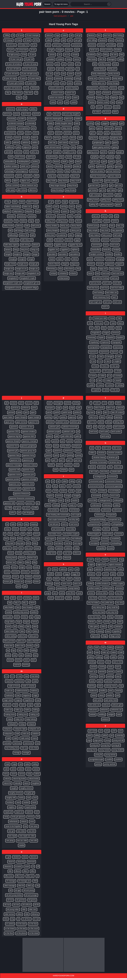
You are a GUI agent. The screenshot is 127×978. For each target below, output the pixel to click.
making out (34, 714)
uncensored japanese (114, 486)
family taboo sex (99, 83)
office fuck (19, 876)
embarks (73, 273)
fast (112, 102)
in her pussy (107, 371)
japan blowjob (21, 417)
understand (96, 505)
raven (61, 500)
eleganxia (74, 264)
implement (105, 342)
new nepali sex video (27, 836)
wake (97, 652)
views (108, 631)
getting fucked (93, 200)
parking (70, 455)
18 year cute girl (16, 59)
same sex (77, 584)
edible (50, 240)
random (63, 491)
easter (57, 211)
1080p (6, 35)
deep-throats (70, 190)
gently (110, 166)
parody (78, 455)
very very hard (99, 612)
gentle (92, 166)
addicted (16, 142)
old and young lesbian (14, 895)
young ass (95, 745)
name (28, 769)
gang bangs (116, 133)
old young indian (13, 909)
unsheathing (116, 543)
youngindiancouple (96, 759)
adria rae (34, 152)
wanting (102, 667)
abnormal (7, 114)
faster (119, 102)
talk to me (91, 422)
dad (49, 114)
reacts (48, 505)
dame (76, 128)
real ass (64, 510)
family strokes (105, 78)
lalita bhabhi (8, 607)
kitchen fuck (32, 558)
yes (112, 736)
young (107, 740)
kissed (37, 548)
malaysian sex (34, 729)
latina (36, 631)
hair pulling (97, 221)
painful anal (67, 412)
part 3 (69, 460)
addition (35, 142)
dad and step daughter (71, 114)
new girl (11, 831)
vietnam (118, 626)
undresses (117, 510)
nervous (30, 817)
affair (36, 176)
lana (18, 607)
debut (78, 162)
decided (68, 166)
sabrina (63, 569)
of (33, 866)
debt (71, 162)
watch (100, 681)
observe (11, 862)
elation (60, 259)
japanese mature (30, 465)
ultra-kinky (104, 472)
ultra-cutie (93, 472)
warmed (102, 671)
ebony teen (50, 235)
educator (69, 240)
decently (59, 166)
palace (49, 436)
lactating (27, 598)
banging (13, 259)
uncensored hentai (96, 486)
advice (18, 176)
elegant (65, 264)
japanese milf (14, 470)
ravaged (76, 496)
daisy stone (67, 128)
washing (110, 676)
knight (22, 567)
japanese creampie (29, 441)
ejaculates (52, 254)
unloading (95, 539)
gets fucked (108, 195)
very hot (102, 598)
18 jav (34, 45)
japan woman (21, 422)
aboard (16, 114)
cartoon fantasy (71, 88)
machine (9, 681)
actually (26, 138)
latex (22, 631)
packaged (58, 403)
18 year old (29, 59)
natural (7, 778)
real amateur (53, 510)
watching (91, 686)
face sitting (92, 40)
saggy (66, 574)
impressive (104, 352)
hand (106, 245)
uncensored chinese (113, 481)
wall (106, 657)
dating (48, 152)
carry (56, 83)
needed (26, 802)
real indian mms (55, 534)
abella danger (22, 109)
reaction (75, 500)
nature (26, 783)
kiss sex (29, 548)
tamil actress (118, 427)
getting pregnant (106, 204)
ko (22, 577)
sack (70, 569)
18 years (22, 78)
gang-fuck (93, 138)
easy (72, 211)
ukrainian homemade (98, 462)
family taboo (117, 78)
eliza (60, 269)
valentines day (110, 569)
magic (35, 695)
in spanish (96, 390)
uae (91, 448)
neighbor (11, 807)
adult (10, 157)
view (92, 631)
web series (98, 700)
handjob (116, 249)
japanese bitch (29, 436)
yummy (98, 764)
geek (104, 162)
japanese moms (15, 474)
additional (9, 147)
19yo (19, 97)
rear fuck (67, 553)
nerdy (6, 817)
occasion (18, 866)
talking (108, 422)
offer (10, 871)
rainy (55, 486)
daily (50, 128)
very (111, 593)
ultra (109, 467)
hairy (112, 226)
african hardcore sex (29, 185)
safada (58, 574)
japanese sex (15, 484)
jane (26, 412)
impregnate (116, 342)
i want (113, 323)
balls (32, 235)
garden (103, 152)
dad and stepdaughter (54, 119)
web (117, 695)
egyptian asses (60, 245)
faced (111, 40)
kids (23, 534)
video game (94, 626)
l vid (6, 598)
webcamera (93, 710)
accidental (31, 119)
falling (121, 59)
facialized (91, 54)
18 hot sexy (11, 45)
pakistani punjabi (54, 431)
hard (97, 273)
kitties (28, 562)
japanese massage (14, 465)
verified (90, 584)
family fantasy (100, 69)
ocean (27, 866)
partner (59, 465)
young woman (110, 755)
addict (7, 142)
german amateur (98, 171)
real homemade (58, 529)
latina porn (33, 636)
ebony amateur (52, 226)
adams (34, 138)
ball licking (18, 230)
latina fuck (22, 636)
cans (57, 64)
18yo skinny (17, 93)
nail (20, 764)
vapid (113, 574)
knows (15, 577)
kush (18, 586)
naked (20, 769)
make (37, 705)
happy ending (115, 269)
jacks (21, 403)
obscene (34, 857)
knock (7, 572)
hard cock (107, 283)
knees (14, 567)
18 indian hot (23, 45)
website (93, 714)
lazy (19, 650)
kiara (10, 534)
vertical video (102, 593)
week (119, 714)
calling (56, 40)
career (70, 74)
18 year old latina (13, 69)
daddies (78, 119)
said (49, 579)
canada (75, 54)
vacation (114, 560)
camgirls (60, 50)
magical (18, 700)
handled (109, 254)
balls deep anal (26, 240)
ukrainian (101, 453)
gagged (105, 123)
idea (97, 328)
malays (22, 724)
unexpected (111, 515)
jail (8, 408)
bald (27, 226)
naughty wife (10, 798)
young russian (104, 750)
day (79, 152)
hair (116, 216)
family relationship (98, 74)
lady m (17, 603)
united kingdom (93, 534)
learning (26, 665)
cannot (49, 64)
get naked (111, 190)
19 (36, 93)
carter (70, 83)
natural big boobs (19, 778)
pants (49, 446)
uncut (105, 496)
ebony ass (64, 226)
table (111, 403)
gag (97, 123)
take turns (93, 417)
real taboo (58, 543)
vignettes (117, 631)
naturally (18, 783)
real (80, 505)
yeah (114, 731)
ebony (78, 221)
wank (121, 657)
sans (55, 593)
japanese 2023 (13, 431)
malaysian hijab (20, 729)
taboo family (99, 408)
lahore (32, 603)
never (32, 821)
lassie (8, 626)
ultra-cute (118, 467)
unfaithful (106, 524)
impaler (101, 337)
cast (66, 102)
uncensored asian (96, 481)
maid (38, 700)
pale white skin (67, 436)
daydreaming (52, 157)
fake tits (102, 59)
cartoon (78, 83)
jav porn (26, 508)
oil (37, 876)
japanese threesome (21, 494)
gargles (120, 152)
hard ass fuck (95, 283)
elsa (78, 269)
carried (48, 83)
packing (76, 403)
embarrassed (63, 278)
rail (58, 481)
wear (110, 691)
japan (33, 412)
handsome (99, 259)
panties (78, 441)
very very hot (112, 612)
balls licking (25, 245)
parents (48, 455)
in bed (100, 356)
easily (49, 211)
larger (19, 622)
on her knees (9, 928)
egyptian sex (53, 249)
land (37, 607)
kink (28, 543)
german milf (97, 181)
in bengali (109, 356)
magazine (26, 695)
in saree (100, 385)
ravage (67, 496)
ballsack (36, 245)
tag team (91, 412)
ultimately (101, 467)
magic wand (8, 700)
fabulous (91, 35)
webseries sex (116, 710)
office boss (9, 876)
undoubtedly (94, 510)
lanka (17, 617)
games (118, 128)
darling (66, 147)
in (121, 352)
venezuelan (107, 579)
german (118, 166)
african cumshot (12, 185)
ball (10, 230)
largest (26, 622)
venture (117, 579)
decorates (51, 171)
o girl (8, 857)
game (92, 128)
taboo (89, 408)
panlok (69, 441)
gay (118, 157)
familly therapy (104, 64)
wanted (93, 667)
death (64, 162)
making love (22, 714)
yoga (89, 740)
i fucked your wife (100, 318)
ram (69, 486)
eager (65, 202)
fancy (121, 88)
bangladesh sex (33, 273)
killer (29, 534)
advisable (27, 176)
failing (106, 54)
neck (35, 798)
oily (37, 886)
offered (17, 871)
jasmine (20, 503)
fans (98, 93)
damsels (68, 133)
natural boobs (34, 778)
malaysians (8, 733)
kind (6, 539)
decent (49, 166)
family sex (92, 78)
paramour (57, 451)
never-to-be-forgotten (13, 826)
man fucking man (12, 748)
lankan (24, 617)
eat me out (51, 216)
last (15, 626)
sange (48, 593)
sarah (79, 593)
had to (104, 216)
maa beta (34, 676)
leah (14, 655)
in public (91, 385)
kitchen (22, 558)
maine (22, 705)
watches (118, 681)
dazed (68, 157)
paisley (63, 417)
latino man (20, 646)
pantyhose (76, 446)
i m (106, 323)
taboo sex (110, 408)
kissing (18, 553)
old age (17, 890)
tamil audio (104, 431)
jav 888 (8, 508)
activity (8, 138)
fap (107, 97)
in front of (104, 366)
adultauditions (10, 162)
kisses (10, 553)
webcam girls (117, 705)
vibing (110, 617)
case (68, 97)
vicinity (107, 622)
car (78, 69)
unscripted (94, 543)
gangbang (103, 138)
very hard (92, 598)
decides (77, 166)
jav (38, 503)
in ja (109, 376)
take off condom (117, 412)
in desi (107, 361)
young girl (116, 745)
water (100, 686)
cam (70, 40)
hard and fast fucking (100, 278)
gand (100, 133)
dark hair (52, 142)
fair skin (114, 54)
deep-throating (57, 190)
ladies (36, 598)
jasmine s (30, 503)
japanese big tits (15, 436)
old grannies (20, 900)
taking (110, 417)
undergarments (105, 500)
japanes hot (33, 422)
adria (26, 152)
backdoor (11, 216)
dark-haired (63, 142)
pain (79, 408)
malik (8, 738)
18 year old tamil (12, 74)
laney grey (7, 617)
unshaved (104, 543)
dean (48, 162)
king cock (35, 539)
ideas (119, 328)
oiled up (30, 886)
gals (121, 123)
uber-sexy (116, 448)
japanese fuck (13, 446)
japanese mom (28, 470)
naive (13, 769)
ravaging (52, 500)
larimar (34, 622)
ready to (72, 505)
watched (108, 681)
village (104, 636)
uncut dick (92, 500)
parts (76, 465)
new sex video (22, 841)
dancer (48, 138)
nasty (29, 774)
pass (71, 470)
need (18, 802)
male (17, 733)
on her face (33, 924)
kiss (21, 548)
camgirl (50, 50)
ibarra (120, 323)
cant (63, 64)
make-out (8, 710)
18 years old (30, 83)
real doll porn (54, 524)
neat (28, 798)
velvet (120, 574)
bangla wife (20, 273)
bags (31, 221)
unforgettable (117, 524)
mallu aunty (25, 738)
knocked (16, 572)
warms (119, 671)
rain (48, 486)
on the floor (9, 933)
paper (49, 451)
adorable (8, 152)
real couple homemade (57, 519)
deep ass (52, 176)
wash (102, 676)
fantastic (91, 97)
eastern (65, 211)
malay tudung (31, 719)
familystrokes (92, 88)
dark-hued (74, 142)
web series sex (94, 705)
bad (16, 221)
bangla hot (9, 269)
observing (21, 862)
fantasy (99, 97)
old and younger (31, 895)
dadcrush (68, 119)
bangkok (22, 259)
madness (34, 691)
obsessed (31, 862)
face (99, 35)
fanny (92, 93)
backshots (21, 216)
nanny (6, 774)
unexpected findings (98, 519)
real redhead (76, 539)
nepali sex (19, 812)
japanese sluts (28, 484)
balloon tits (24, 235)
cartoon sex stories (56, 97)
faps (121, 97)
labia (13, 598)
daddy (50, 123)
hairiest (115, 221)
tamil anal (93, 431)
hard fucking (98, 292)
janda (19, 412)
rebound (67, 558)
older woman (9, 914)
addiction (25, 142)
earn (56, 207)
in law (99, 380)
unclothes (102, 491)
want (108, 662)
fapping (114, 97)
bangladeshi (12, 278)
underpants (118, 500)
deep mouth (75, 181)
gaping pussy (93, 152)
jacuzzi (28, 403)
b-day (8, 202)
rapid (78, 491)
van (98, 574)
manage (17, 753)
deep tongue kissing (57, 185)
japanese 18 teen (26, 427)
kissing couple (30, 553)
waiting (110, 648)
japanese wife (9, 503)
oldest (19, 914)
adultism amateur (11, 166)
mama (34, 738)
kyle (24, 586)
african (35, 181)
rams (48, 491)
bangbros (17, 254)
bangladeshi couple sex (12, 283)
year (120, 731)
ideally (111, 328)
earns (72, 207)
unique (114, 529)
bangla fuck (23, 264)
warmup (94, 676)
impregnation (106, 347)
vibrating (119, 617)
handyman (110, 259)
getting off (93, 204)
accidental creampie (15, 123)
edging (78, 235)
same (57, 584)
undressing (100, 515)
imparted (110, 337)
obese (25, 857)
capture (51, 69)
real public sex (63, 539)
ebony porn (75, 230)
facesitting (111, 45)
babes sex (27, 207)
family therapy (113, 83)
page (59, 408)
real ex (64, 524)
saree (51, 598)
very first (119, 593)
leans (26, 660)
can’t (78, 64)
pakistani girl (75, 422)
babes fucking (33, 202)
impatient (120, 337)
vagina (91, 564)
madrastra (9, 695)
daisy (57, 128)
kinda (13, 539)
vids (110, 626)
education (58, 240)
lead (26, 650)
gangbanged (98, 142)
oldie (26, 914)
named (36, 769)
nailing (35, 764)
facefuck (120, 40)
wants (110, 667)
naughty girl (29, 793)
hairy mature (94, 235)
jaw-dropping (28, 513)
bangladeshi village (30, 288)
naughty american (15, 793)
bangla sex (34, 269)
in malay (108, 380)
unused (110, 548)
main (15, 705)
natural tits (7, 783)
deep (67, 171)
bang (16, 249)
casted (73, 102)
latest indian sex (11, 631)
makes (27, 710)
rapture (50, 496)
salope (77, 579)
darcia (73, 138)
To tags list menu (61, 4)
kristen (36, 581)
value (121, 569)
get (111, 185)
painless (77, 412)
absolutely (11, 119)
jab (6, 403)
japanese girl (12, 451)
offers (25, 871)
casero (75, 97)
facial (120, 45)
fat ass (99, 107)
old (10, 890)
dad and (57, 114)
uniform (106, 529)
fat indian (96, 112)
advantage (9, 171)
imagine (106, 333)
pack (49, 403)
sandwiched (61, 588)
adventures (9, 176)
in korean (117, 376)
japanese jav (27, 460)
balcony (19, 226)
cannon (76, 59)
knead (6, 567)
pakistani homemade (70, 427)
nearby (21, 798)
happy (93, 269)
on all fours (26, 919)
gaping (115, 147)
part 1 (54, 460)
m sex (19, 676)
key (30, 529)
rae (47, 481)
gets (120, 190)
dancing (57, 138)
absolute (36, 114)
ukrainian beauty (99, 457)
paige (72, 408)
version (91, 593)
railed (65, 481)
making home (10, 714)
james (34, 408)
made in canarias (28, 686)
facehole (92, 45)
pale (56, 436)
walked (90, 657)
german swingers (111, 181)
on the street (33, 933)
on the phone (21, 933)
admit (35, 147)
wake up (105, 652)
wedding (102, 714)
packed (67, 403)
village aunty (114, 636)
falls (94, 64)
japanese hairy (14, 455)
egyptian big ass (75, 245)
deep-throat (72, 185)
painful (57, 412)
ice (91, 328)
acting (20, 133)
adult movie (20, 157)
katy (26, 524)
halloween (95, 240)
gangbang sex (116, 138)
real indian (71, 529)
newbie (21, 845)
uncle (94, 491)
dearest (56, 162)
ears (78, 207)
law (37, 646)
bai (37, 221)
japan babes (8, 417)
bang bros (24, 249)
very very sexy (94, 617)
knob (29, 567)
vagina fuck (101, 564)
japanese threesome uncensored (22, 498)
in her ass (114, 366)
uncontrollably (114, 491)
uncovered (96, 496)
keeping (34, 524)
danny (65, 138)
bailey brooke (8, 226)
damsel (58, 133)
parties (51, 465)
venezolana (95, 579)
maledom (35, 733)
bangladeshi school (13, 288)
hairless (104, 226)
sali (63, 579)
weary (101, 695)
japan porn (9, 422)
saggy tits (75, 574)
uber (98, 448)
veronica (119, 588)
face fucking (118, 35)
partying (63, 470)
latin (28, 631)
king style (20, 543)
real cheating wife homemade (58, 515)
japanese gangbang (28, 446)
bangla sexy (8, 273)
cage (57, 35)
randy (71, 491)
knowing (7, 577)
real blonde (74, 510)
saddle (50, 574)
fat (92, 107)
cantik (71, 64)
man (37, 743)
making (35, 710)
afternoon (32, 190)
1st (25, 97)
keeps (7, 529)
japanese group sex (28, 451)
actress (17, 138)
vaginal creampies (115, 564)
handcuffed (96, 249)
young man (92, 750)
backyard (8, 221)
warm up (92, 671)
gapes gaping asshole (101, 147)
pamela (55, 441)
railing (72, 481)
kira (15, 548)
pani (62, 441)
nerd (36, 812)
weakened (93, 691)
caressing (68, 78)
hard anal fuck (118, 273)
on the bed (21, 928)
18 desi (18, 40)
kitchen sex (11, 562)
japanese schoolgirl (29, 479)
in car (93, 361)
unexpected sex (114, 519)
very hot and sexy (115, 598)
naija (14, 764)
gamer (99, 128)
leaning (18, 660)
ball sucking (30, 230)
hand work (114, 245)
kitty (34, 562)
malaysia (31, 724)
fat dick (116, 107)
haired (107, 221)
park (62, 455)
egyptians (64, 249)
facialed (117, 50)
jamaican (15, 408)
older (24, 909)
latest (35, 626)
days (61, 157)
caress (49, 78)
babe (15, 202)
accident (22, 119)
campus (69, 50)
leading (33, 650)
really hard (51, 553)
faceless (101, 45)
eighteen (75, 249)
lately (21, 626)
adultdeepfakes (23, 162)
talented (118, 417)
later (28, 626)
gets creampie (95, 195)
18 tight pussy (13, 54)
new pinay (10, 841)
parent (78, 451)
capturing (69, 69)
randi (55, 491)
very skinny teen (99, 607)
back (38, 211)
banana (8, 249)
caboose (49, 35)
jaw (19, 513)
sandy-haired (73, 588)
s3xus (55, 569)
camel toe (56, 45)
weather (110, 695)
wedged (111, 714)
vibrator (91, 622)
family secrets (114, 74)
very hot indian (93, 603)
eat (79, 211)
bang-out (34, 249)
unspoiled (101, 548)
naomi (13, 774)
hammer (105, 240)
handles (118, 254)
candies (60, 59)
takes (102, 417)
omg (12, 919)
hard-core (117, 302)
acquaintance (10, 133)
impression (93, 352)
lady (9, 603)
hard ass (114, 278)
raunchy (59, 496)
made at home (13, 686)
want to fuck (117, 662)
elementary (51, 269)
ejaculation (63, 254)
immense (115, 333)
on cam (36, 919)
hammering (96, 245)
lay (8, 650)
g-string (90, 123)
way (121, 686)
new (25, 826)
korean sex (19, 581)
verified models (93, 588)
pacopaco (50, 408)
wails (96, 648)
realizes (68, 548)
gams (93, 133)
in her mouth (95, 371)
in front (95, 366)
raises (62, 486)
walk (121, 652)
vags (90, 569)
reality (51, 548)
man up (24, 748)
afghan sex (25, 181)
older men (32, 909)
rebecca (77, 553)
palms (77, 436)
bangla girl (34, 264)
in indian (102, 376)
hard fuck (104, 288)
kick (16, 534)
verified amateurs (102, 584)
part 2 (62, 460)
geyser (118, 204)
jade (36, 403)
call (71, 35)
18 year (32, 54)
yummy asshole (109, 764)
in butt (118, 356)
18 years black (34, 78)
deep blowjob (63, 176)
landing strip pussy (21, 612)
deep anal (76, 171)
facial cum (94, 50)
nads (7, 764)
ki (4, 534)
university (118, 534)
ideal (103, 328)
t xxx (104, 403)
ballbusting (13, 235)
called (48, 40)
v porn (90, 560)
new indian (21, 831)
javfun (12, 513)
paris (56, 455)
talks (89, 427)
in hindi (117, 371)
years (89, 736)
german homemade (98, 176)
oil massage (10, 881)
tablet (118, 403)
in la (92, 380)
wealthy (103, 691)
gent (118, 162)
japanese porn (29, 474)
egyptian (49, 245)
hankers (91, 264)
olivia (6, 919)
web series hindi (111, 700)
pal (78, 431)
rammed (77, 486)
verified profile (108, 588)
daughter (57, 152)
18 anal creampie (32, 35)
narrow (21, 774)
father (115, 112)
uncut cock (114, 496)
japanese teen (29, 489)
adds (18, 147)
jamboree (25, 408)
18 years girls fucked (15, 83)
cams (77, 50)
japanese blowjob (13, 441)
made (35, 681)
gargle (111, 152)
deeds (60, 171)
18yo (8, 93)
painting (48, 417)
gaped (115, 142)
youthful (109, 759)
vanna (105, 574)
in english (116, 361)
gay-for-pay (95, 162)
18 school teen (22, 50)
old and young (28, 890)
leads (8, 655)
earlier (49, 207)
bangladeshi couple (28, 278)
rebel (59, 558)
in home (93, 376)
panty (56, 446)
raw (67, 500)
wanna (100, 662)
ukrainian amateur (114, 453)
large (37, 617)
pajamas (72, 417)
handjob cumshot (96, 254)
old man (7, 905)
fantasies (106, 93)
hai (111, 216)
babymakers (17, 211)
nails (6, 769)
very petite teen (107, 603)
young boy (105, 745)
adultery (35, 162)
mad (28, 681)
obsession (8, 866)
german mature (114, 176)
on (18, 919)
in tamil (105, 390)
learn (33, 660)
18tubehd (34, 88)
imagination (96, 333)
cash (60, 102)
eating (78, 216)
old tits (36, 905)
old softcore (26, 905)
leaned (10, 660)
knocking (35, 572)
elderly (74, 259)
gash (102, 157)
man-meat (33, 748)
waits (90, 652)
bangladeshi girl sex (32, 283)
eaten (70, 216)
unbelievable (116, 472)
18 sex (33, 50)
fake (121, 54)
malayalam (12, 724)
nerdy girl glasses (18, 817)
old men (16, 905)
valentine (98, 569)
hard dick (117, 283)
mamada (7, 743)
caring (77, 78)
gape (108, 142)
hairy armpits (93, 230)
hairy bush (104, 230)
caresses (58, 78)
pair (71, 16)
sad (77, 569)
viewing (100, 631)
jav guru (17, 508)
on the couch (33, 928)
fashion (92, 102)
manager (26, 753)
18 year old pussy (29, 69)
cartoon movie (57, 93)
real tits (68, 543)
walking (99, 657)
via (104, 617)
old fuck (10, 900)
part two (78, 460)
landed (8, 612)
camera (66, 45)
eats (71, 221)
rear (59, 553)
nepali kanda (30, 807)
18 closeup (9, 40)
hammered (115, 240)
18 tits (24, 54)
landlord (34, 612)
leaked (28, 655)
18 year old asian (30, 64)
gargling (94, 157)
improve (114, 352)
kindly (20, 539)
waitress (119, 648)
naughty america (26, 788)
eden (71, 235)
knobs (36, 567)
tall (95, 427)
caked (64, 35)
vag (121, 560)
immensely (91, 337)
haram (90, 273)
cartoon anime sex (56, 88)
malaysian (7, 729)
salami (56, 579)
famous (113, 88)
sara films (70, 593)
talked (101, 422)
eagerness (74, 202)
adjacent (26, 147)
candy (68, 59)
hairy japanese (117, 230)
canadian (51, 59)
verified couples (117, 584)
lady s (25, 603)
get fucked (93, 190)
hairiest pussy (93, 226)
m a (6, 676)
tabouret (120, 408)
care (63, 74)
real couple (76, 515)
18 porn (10, 50)
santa (62, 593)
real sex (49, 543)
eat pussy (61, 216)
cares (78, 74)
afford (8, 181)
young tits (98, 755)
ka (7, 524)
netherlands (13, 821)
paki (79, 417)
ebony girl (64, 230)
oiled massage (9, 886)
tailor (99, 412)
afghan (15, 181)
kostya (28, 581)
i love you (98, 323)
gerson (104, 185)
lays (13, 650)
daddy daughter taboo (64, 123)
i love (90, 323)
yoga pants (98, 740)
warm (118, 667)
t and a (96, 403)
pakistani (50, 422)
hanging (120, 259)
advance (35, 166)
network (24, 821)
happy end (103, 269)
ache (33, 128)
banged (26, 254)
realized (59, 548)
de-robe (77, 157)
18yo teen (28, 93)
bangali (8, 254)
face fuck (107, 35)
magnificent (28, 700)
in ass (92, 356)
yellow (105, 736)
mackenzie (19, 681)
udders (92, 453)
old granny (32, 900)
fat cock (108, 107)
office (33, 871)
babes (22, 202)
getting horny (118, 200)
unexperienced (94, 524)
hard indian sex (111, 292)
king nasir (9, 543)
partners (68, 465)
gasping (110, 157)
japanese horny (28, 455)
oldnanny (35, 914)
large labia (9, 622)
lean (35, 655)
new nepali (12, 836)
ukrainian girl (113, 457)
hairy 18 (120, 226)
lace (19, 598)
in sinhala (119, 385)
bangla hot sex (21, 269)
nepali (20, 807)
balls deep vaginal (11, 245)
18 (13, 35)
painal (49, 412)
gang (106, 133)
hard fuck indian (117, 288)
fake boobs (92, 59)
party (56, 470)
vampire (91, 574)
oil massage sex (24, 881)
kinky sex (7, 548)
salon (69, 579)
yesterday (119, 736)
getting (118, 195)
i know (112, 318)
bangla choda (10, 264)
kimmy (36, 534)
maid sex (7, 705)
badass (23, 221)
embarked (63, 273)
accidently (11, 128)
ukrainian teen (115, 462)
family (115, 64)
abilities (33, 109)
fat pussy (106, 112)
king (26, 539)
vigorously (95, 636)
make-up (18, 710)
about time (26, 114)
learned (17, 665)
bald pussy (36, 226)
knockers (25, 572)
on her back (21, 924)
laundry (29, 646)
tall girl (101, 427)
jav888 (35, 508)
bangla (30, 259)
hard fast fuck (93, 288)
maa (26, 676)
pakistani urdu (68, 431)
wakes (114, 652)
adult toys (30, 157)
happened (109, 264)
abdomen (10, 109)
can (59, 54)
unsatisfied (115, 539)
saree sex (59, 598)
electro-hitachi (54, 264)
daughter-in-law (69, 152)
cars (63, 83)
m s (12, 676)
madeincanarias (22, 691)
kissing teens (11, 558)
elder (67, 259)
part (47, 460)
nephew (29, 812)
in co (100, 361)
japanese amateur (28, 431)
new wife (34, 841)
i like (119, 318)
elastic (52, 259)
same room (66, 584)
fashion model (103, 102)
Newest (47, 4)
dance (76, 133)
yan (100, 731)
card (56, 74)
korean (37, 577)
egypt (77, 240)
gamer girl (109, 128)
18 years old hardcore (13, 88)
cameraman (76, 45)
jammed (11, 412)
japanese (13, 427)
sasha (76, 598)
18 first (36, 40)
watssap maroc (110, 686)
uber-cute (106, 448)
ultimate (92, 467)
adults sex (24, 166)
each (58, 202)
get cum (119, 185)
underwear (107, 505)
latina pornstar (9, 641)
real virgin (77, 543)
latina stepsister (33, 641)
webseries (104, 710)
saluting (49, 584)
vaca (97, 560)
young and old (118, 740)
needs (34, 802)
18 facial (27, 40)
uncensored (112, 476)
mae (17, 695)
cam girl (78, 40)
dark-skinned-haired (53, 147)
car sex (49, 74)
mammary (17, 743)
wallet (113, 657)
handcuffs (106, 249)
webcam (106, 705)
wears (94, 695)
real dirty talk (73, 519)
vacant (105, 560)
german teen (94, 185)
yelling (97, 736)
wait (103, 648)
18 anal (20, 35)
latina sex (21, 641)
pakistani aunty (62, 422)
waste (92, 681)
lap (31, 617)
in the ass (114, 390)
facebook (102, 40)
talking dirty (118, 422)
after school (22, 190)
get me (102, 190)
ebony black (76, 226)
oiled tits (21, 886)
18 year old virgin (10, 78)
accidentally (30, 123)
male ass (25, 733)
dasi (73, 147)
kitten (20, 562)
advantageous (22, 171)
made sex (9, 691)
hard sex (107, 302)
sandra (51, 588)
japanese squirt (14, 489)
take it (106, 412)
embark (53, 273)
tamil (109, 427)
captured (60, 69)
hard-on (105, 307)
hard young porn (60, 16)
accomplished (23, 128)
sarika (68, 598)
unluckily (105, 539)
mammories (28, 743)
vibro (99, 622)
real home (74, 524)
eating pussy (62, 221)
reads (64, 505)
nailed (27, 764)
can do (66, 54)
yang (107, 731)
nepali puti (8, 812)
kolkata (28, 577)
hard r (114, 297)
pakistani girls (54, 427)
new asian (34, 826)
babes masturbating (13, 207)
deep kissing (63, 181)
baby (36, 207)
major (30, 705)
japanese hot (15, 460)
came (48, 45)
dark (79, 138)
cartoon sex (70, 93)
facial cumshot (106, 50)
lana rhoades (27, 607)
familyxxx (104, 88)
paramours (68, 451)
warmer (110, 671)
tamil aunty (105, 436)
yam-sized (92, 731)
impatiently (94, 342)
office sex (30, 876)
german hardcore (113, 171)
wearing (118, 691)
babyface (7, 211)
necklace (10, 802)
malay (9, 719)
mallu (15, 738)
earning (63, 207)
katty (20, 524)
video (120, 622)
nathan (37, 774)
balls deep (14, 240)
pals (47, 441)
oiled (35, 881)
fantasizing (117, 93)
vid (114, 622)
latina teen (9, 646)
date (79, 147)
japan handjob (34, 417)
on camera (10, 924)
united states (107, 534)
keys (36, 529)
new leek (31, 831)
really (76, 548)
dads (77, 123)
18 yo (26, 88)
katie (13, 524)
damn (51, 133)
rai (53, 481)
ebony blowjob (52, 230)
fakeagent (111, 59)
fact (99, 54)
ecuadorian (62, 235)
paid (65, 408)
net (38, 817)
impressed (118, 347)
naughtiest (35, 783)
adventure (33, 171)
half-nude (117, 235)
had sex (96, 216)
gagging (114, 123)
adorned (18, 152)
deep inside (51, 181)
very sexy (119, 603)
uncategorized (99, 476)
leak (21, 655)
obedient (16, 857)
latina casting (11, 636)
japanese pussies (13, 479)
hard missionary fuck (101, 297)
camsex (52, 54)
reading (56, 505)
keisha (15, 529)
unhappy (97, 529)
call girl (78, 35)
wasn (118, 676)
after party (10, 190)
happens (120, 264)
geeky (111, 162)
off (38, 866)
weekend (105, 719)
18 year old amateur (13, 64)
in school (109, 385)
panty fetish (65, 446)
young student (118, 750)
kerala (23, 529)
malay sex (18, 719)
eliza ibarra (69, 269)
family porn (112, 69)
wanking (92, 662)
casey (53, 102)
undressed (106, 510)
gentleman (101, 166)
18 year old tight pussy (29, 74)
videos (103, 626)
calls (63, 40)
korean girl (8, 581)
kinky (35, 543)
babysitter (29, 211)
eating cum (50, 221)
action (28, 133)
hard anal (105, 273)
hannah (100, 264)
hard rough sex (95, 302)
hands (90, 259)
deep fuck (74, 176)
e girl (51, 202)
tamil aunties (116, 431)
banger (35, 254)
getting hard (106, 200)
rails (79, 481)
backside (32, 216)
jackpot (13, 403)
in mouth (117, 380)
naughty (14, 788)
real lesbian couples (71, 534)
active (36, 133)
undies (116, 505)
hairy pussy (106, 235)
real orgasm (50, 539)
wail (90, 648)
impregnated (93, 347)
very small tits (113, 607)
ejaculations (74, 254)
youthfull (118, 759)
